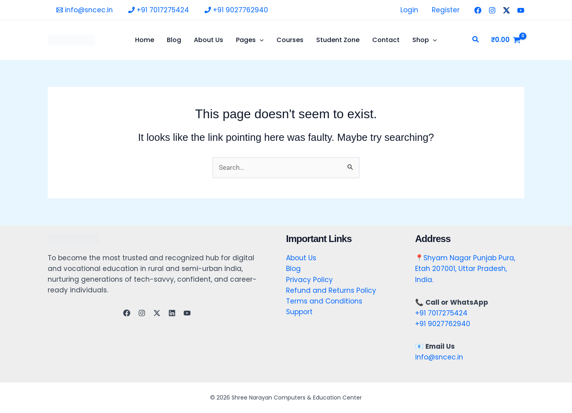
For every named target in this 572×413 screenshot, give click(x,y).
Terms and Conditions (324, 301)
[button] (475, 40)
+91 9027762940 (442, 323)
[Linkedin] (172, 313)
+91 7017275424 (441, 313)
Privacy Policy (309, 279)
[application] (260, 40)
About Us (301, 258)
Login (409, 10)
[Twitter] (506, 10)
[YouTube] (520, 10)
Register (446, 10)
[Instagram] (492, 10)
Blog (293, 268)
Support (299, 312)
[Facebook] (477, 10)
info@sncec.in (439, 357)
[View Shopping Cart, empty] (505, 40)
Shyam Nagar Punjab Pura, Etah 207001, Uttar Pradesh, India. (465, 268)
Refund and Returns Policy (331, 290)
